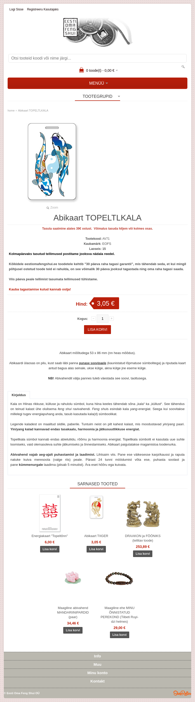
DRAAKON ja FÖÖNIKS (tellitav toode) (142, 538)
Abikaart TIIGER (96, 536)
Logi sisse (16, 9)
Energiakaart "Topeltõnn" (49, 536)
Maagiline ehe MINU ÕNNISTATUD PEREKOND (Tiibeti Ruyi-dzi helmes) (119, 614)
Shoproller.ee (182, 693)
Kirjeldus (19, 395)
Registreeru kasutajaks (42, 9)
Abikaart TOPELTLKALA (33, 110)
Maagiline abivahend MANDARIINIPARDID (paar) (73, 612)
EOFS (106, 244)
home (11, 110)
